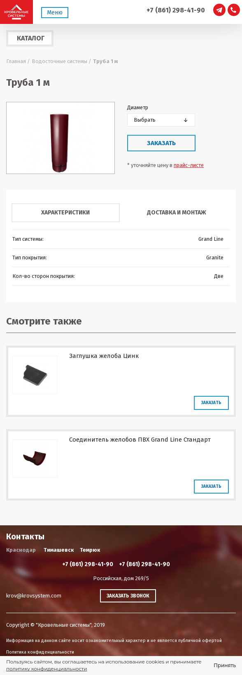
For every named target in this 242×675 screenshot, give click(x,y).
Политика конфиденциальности (40, 652)
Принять (225, 665)
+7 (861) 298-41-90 (176, 10)
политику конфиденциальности (46, 669)
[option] (60, 138)
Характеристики (65, 212)
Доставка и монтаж (176, 212)
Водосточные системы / (61, 61)
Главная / (18, 61)
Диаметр (137, 107)
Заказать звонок (128, 596)
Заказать (161, 143)
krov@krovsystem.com (33, 596)
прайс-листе (189, 165)
